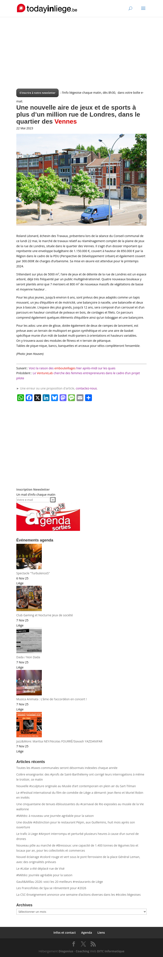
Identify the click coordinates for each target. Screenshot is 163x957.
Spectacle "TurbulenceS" (33, 573)
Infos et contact (64, 932)
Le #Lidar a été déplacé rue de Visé (40, 868)
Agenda (86, 932)
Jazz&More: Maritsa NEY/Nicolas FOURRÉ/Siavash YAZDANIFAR (59, 741)
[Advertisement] (81, 59)
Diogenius (66, 951)
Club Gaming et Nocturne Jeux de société (44, 615)
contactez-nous (86, 388)
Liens (101, 932)
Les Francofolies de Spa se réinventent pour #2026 (51, 888)
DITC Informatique (110, 951)
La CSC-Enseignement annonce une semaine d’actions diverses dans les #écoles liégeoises (78, 895)
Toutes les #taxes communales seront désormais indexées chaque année (67, 768)
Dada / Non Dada (28, 657)
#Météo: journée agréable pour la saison (44, 875)
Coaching (82, 951)
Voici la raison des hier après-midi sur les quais (72, 368)
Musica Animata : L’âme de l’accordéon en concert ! (51, 699)
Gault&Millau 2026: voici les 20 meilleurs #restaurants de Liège (59, 882)
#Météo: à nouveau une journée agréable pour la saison (55, 816)
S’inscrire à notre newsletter (37, 93)
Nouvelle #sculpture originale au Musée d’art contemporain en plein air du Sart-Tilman (76, 786)
